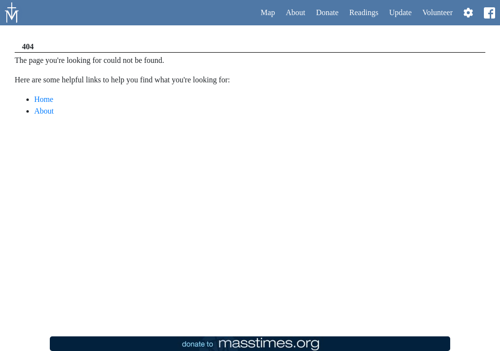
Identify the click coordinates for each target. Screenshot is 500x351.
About (295, 12)
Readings (363, 12)
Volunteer (437, 12)
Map (268, 12)
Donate (327, 12)
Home (43, 99)
